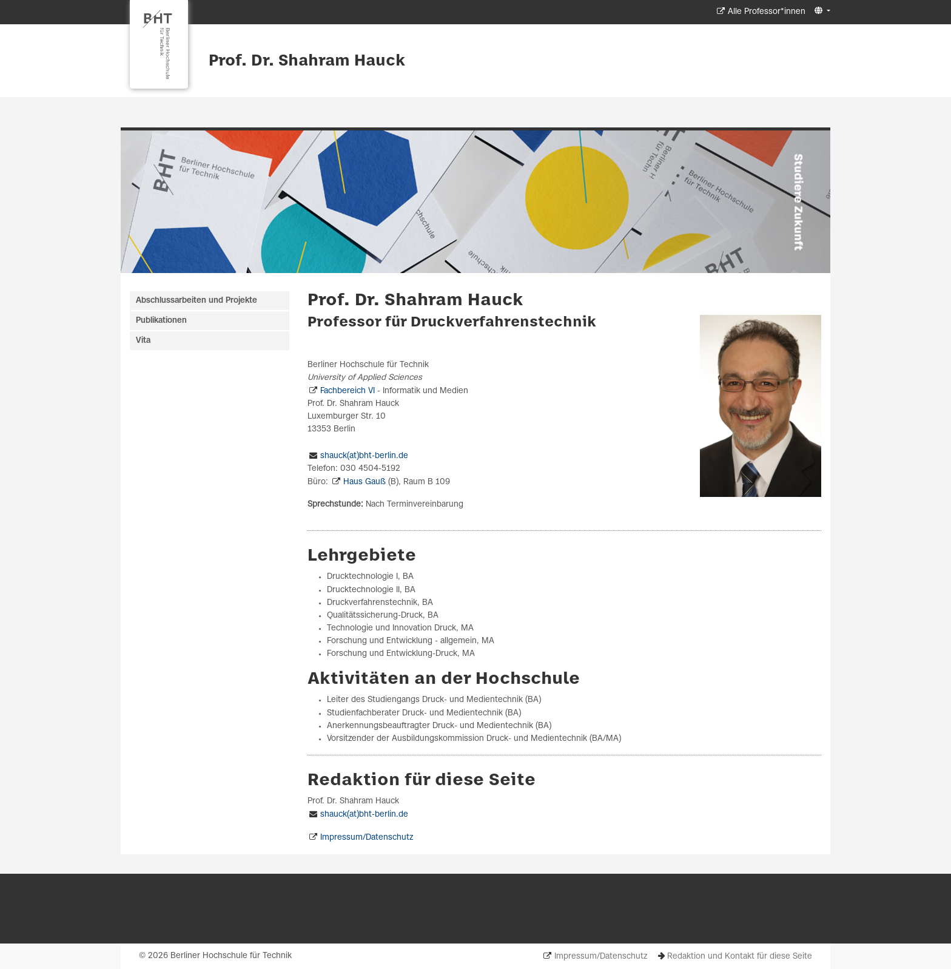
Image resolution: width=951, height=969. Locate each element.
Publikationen (161, 321)
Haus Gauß (364, 482)
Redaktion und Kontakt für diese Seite (739, 957)
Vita (143, 341)
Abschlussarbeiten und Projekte (196, 301)
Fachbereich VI (347, 391)
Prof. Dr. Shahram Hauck (307, 61)
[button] (821, 11)
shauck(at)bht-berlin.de (364, 456)
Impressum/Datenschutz (366, 838)
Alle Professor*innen (766, 12)
